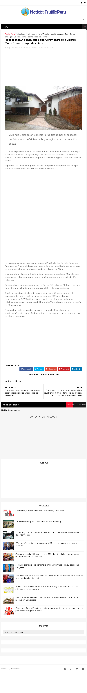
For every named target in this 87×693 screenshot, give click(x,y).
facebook (78, 426)
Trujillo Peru (11, 40)
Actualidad (22, 40)
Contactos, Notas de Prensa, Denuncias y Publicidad (41, 532)
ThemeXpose (17, 689)
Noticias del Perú (35, 40)
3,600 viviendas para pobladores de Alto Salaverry (40, 543)
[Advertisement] (43, 88)
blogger (59, 426)
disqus (69, 426)
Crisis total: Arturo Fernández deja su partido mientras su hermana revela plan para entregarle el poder (47, 630)
